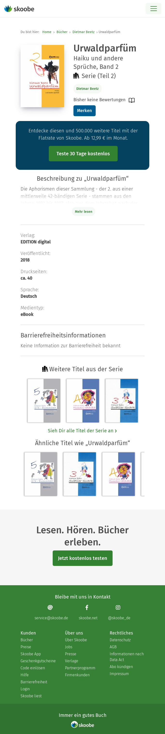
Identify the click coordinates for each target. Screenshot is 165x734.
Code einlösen (33, 668)
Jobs (68, 647)
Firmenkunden (77, 675)
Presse (70, 654)
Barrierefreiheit (34, 682)
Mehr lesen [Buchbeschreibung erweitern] (83, 212)
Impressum (119, 673)
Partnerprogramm (80, 668)
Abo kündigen (121, 666)
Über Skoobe (76, 640)
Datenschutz (120, 640)
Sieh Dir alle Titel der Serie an (82, 431)
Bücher (62, 32)
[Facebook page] (88, 612)
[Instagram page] (119, 612)
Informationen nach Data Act (127, 657)
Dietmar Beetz (83, 32)
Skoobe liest (31, 696)
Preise (26, 647)
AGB (113, 647)
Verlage (71, 661)
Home (46, 32)
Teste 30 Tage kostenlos (83, 154)
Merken (84, 110)
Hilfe (25, 675)
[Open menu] (153, 8)
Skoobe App (31, 654)
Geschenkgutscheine (38, 661)
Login (25, 689)
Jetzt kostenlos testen (82, 558)
